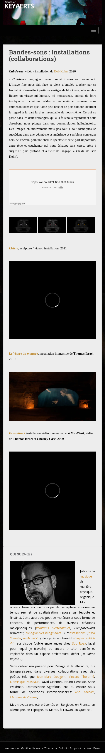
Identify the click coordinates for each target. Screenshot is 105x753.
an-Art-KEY (30, 638)
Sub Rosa (79, 643)
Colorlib (64, 748)
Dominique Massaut (24, 682)
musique (86, 576)
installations (77, 633)
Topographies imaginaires (43, 633)
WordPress (93, 748)
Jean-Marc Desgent (51, 676)
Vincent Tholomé (81, 676)
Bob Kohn (61, 71)
